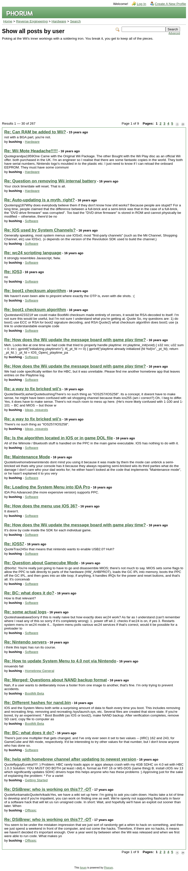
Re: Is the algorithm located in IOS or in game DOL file (58, 438)
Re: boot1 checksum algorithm (35, 290)
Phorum (108, 867)
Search (75, 21)
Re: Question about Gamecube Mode (41, 562)
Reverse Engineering (32, 21)
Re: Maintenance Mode (27, 457)
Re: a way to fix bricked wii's (32, 389)
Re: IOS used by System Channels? (40, 230)
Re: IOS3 (13, 271)
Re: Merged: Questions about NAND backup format (55, 680)
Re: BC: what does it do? (29, 593)
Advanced (174, 33)
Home (7, 21)
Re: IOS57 (14, 544)
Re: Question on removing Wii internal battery (50, 181)
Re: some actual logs (25, 612)
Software (31, 221)
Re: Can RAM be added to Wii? (35, 132)
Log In (141, 4)
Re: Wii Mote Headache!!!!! (31, 151)
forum (83, 867)
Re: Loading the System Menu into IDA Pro (47, 487)
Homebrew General (39, 671)
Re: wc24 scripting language (32, 252)
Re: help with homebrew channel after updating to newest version (70, 759)
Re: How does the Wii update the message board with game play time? (75, 339)
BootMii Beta (34, 693)
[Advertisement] (91, 78)
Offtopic (31, 810)
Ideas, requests (36, 410)
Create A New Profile (170, 4)
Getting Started (36, 780)
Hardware (58, 21)
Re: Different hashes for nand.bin (37, 702)
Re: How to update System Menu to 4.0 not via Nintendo (60, 661)
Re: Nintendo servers (25, 642)
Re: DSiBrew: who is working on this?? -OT (47, 789)
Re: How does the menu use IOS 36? (41, 506)
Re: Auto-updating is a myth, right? (39, 200)
